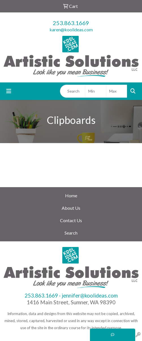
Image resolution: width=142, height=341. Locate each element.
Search (71, 232)
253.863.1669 (71, 22)
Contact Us (71, 220)
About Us (71, 208)
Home (71, 195)
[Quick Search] (72, 91)
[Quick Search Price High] (116, 91)
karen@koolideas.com (71, 29)
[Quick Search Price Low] (95, 91)
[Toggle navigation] (9, 91)
